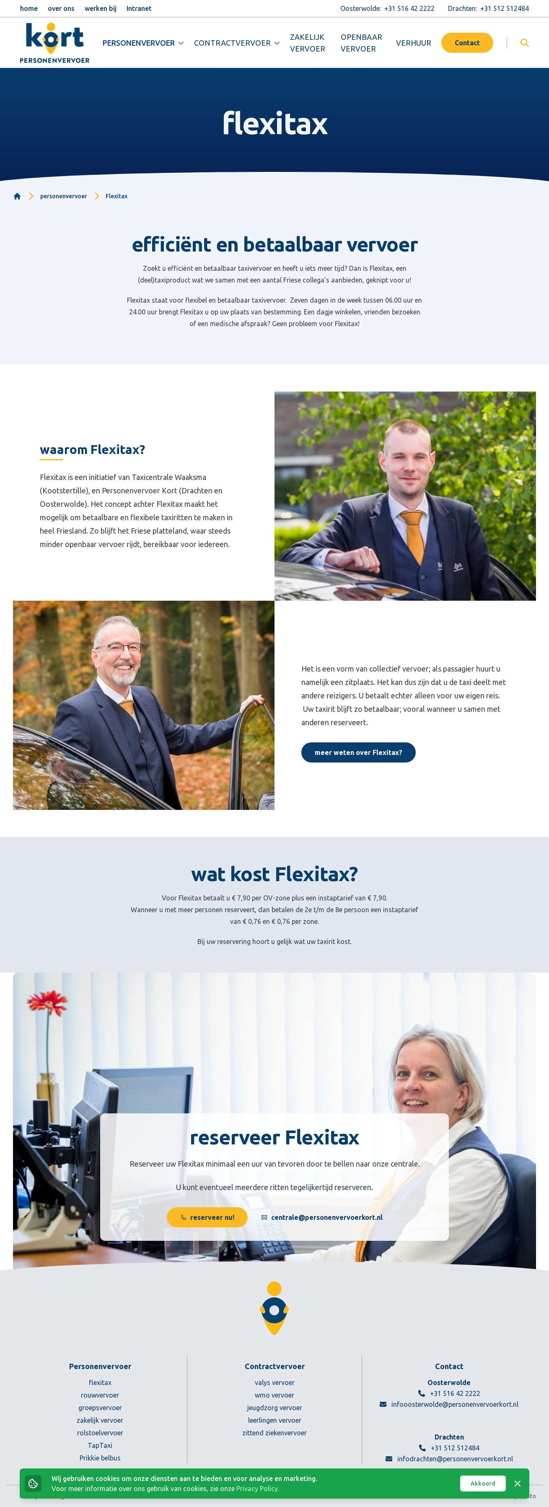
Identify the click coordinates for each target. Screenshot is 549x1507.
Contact (467, 43)
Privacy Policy (257, 1488)
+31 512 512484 (449, 1448)
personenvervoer (63, 196)
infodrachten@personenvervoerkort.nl (449, 1459)
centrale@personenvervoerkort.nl (322, 1217)
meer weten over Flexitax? (358, 752)
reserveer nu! (207, 1217)
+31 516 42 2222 (449, 1393)
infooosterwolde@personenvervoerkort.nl (449, 1404)
